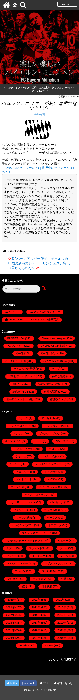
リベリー (10, 555)
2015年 (61, 614)
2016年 (36, 614)
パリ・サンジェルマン (22, 502)
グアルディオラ (23, 448)
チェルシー (22, 471)
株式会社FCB (20, 391)
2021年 (60, 599)
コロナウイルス (50, 456)
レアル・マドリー (17, 563)
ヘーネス (52, 517)
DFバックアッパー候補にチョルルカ (40, 259)
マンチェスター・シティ (36, 532)
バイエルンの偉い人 (55, 361)
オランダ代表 (13, 441)
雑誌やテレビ (58, 399)
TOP (43, 683)
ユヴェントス (37, 548)
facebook (28, 683)
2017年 (10, 614)
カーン (38, 441)
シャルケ (14, 464)
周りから (17, 383)
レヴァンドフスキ (55, 563)
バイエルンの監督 (24, 368)
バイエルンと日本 (15, 361)
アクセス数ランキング (46, 311)
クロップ (54, 448)
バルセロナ (57, 502)
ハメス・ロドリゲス (37, 494)
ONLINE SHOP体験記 (54, 345)
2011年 (10, 630)
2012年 (61, 622)
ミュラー (63, 540)
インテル (18, 433)
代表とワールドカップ (21, 376)
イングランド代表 (55, 425)
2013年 (36, 622)
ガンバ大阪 (62, 441)
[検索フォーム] (21, 289)
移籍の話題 (39, 114)
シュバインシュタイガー (49, 464)
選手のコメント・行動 (19, 399)
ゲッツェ (20, 456)
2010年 (36, 630)
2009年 (61, 630)
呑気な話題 (58, 376)
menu (64, 4)
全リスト (14, 311)
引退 (63, 578)
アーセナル (48, 418)
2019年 (36, 607)
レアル (64, 555)
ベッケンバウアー (22, 525)
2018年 (61, 607)
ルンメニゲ (39, 555)
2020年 (10, 607)
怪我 (24, 586)
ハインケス (17, 487)
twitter (12, 683)
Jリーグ (23, 418)
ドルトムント (24, 479)
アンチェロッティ (19, 425)
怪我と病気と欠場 (49, 383)
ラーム (63, 548)
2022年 (36, 599)
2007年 (36, 637)
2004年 (49, 645)
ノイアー (52, 479)
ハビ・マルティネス (51, 487)
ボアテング (55, 525)
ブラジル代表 (52, 509)
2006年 (61, 637)
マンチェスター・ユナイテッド (24, 540)
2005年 (23, 645)
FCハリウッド (15, 345)
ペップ (56, 368)
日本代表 (47, 586)
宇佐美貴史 (39, 578)
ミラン (10, 548)
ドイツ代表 (51, 471)
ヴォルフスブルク (49, 433)
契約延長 (12, 578)
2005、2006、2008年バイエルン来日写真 (34, 319)
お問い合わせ (62, 683)
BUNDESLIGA (15, 338)
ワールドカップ (51, 571)
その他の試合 (49, 353)
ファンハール (21, 509)
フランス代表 (24, 517)
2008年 (10, 637)
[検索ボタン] (44, 288)
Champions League (53, 338)
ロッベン (20, 571)
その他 (19, 353)
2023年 (11, 599)
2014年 (10, 622)
